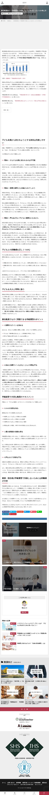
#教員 (10, 13)
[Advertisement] (24, 36)
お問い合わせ (11, 782)
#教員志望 (14, 13)
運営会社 (44, 782)
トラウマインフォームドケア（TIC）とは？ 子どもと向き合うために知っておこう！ (31, 624)
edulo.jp (29, 787)
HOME (3, 20)
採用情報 (18, 782)
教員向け (5, 13)
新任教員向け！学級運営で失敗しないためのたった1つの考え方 (28, 20)
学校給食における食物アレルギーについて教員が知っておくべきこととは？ (31, 634)
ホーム (4, 782)
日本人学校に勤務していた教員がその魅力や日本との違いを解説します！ (36, 702)
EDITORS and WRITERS (27, 784)
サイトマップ (38, 784)
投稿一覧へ (24, 612)
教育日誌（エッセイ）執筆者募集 (31, 782)
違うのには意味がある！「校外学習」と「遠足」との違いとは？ (12, 682)
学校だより (34, 793)
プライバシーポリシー (13, 784)
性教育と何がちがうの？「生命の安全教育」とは (31, 643)
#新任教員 (19, 13)
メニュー (24, 793)
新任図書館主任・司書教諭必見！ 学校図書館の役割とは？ (12, 702)
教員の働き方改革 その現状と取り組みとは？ (35, 682)
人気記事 (15, 793)
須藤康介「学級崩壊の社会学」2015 (15, 78)
